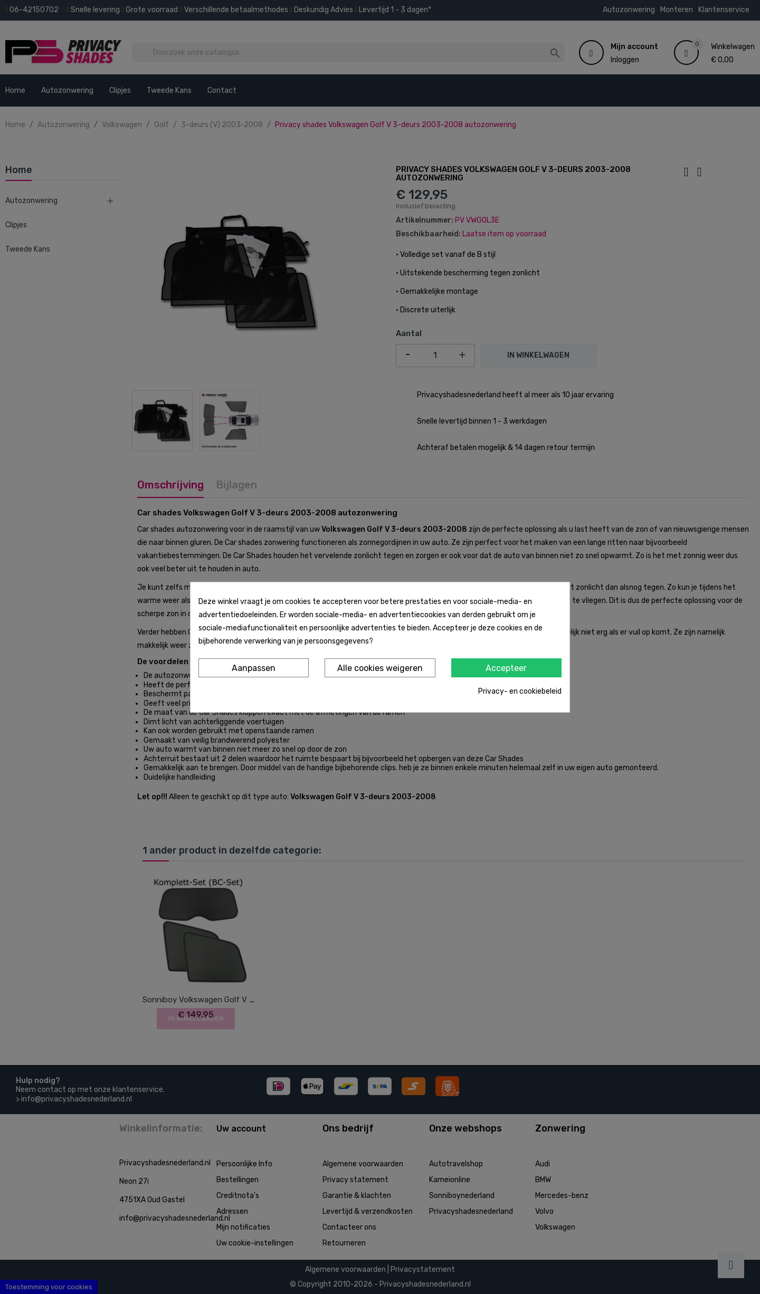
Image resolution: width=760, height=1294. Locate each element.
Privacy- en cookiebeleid (520, 691)
